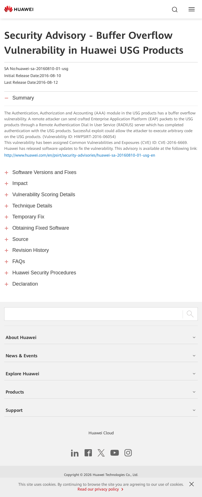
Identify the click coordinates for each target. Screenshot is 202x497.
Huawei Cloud (101, 433)
